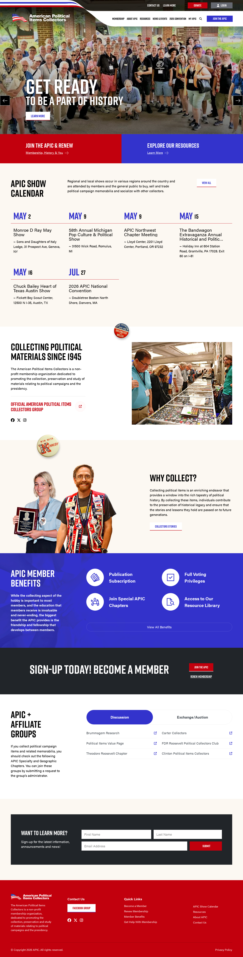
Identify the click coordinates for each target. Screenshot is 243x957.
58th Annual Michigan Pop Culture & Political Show (91, 234)
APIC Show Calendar (205, 906)
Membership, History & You (44, 152)
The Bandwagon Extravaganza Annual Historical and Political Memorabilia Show (201, 234)
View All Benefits (159, 627)
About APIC (131, 19)
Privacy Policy (223, 950)
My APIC (192, 19)
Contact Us (199, 922)
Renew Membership (136, 911)
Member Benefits (134, 916)
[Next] (238, 100)
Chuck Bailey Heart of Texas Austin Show (34, 288)
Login (222, 5)
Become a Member (135, 906)
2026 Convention (177, 19)
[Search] (200, 19)
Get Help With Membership (140, 922)
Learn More (155, 152)
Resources (145, 19)
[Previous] (5, 100)
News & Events (159, 19)
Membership (118, 19)
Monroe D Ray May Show (32, 232)
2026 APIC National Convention (88, 288)
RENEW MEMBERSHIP (201, 676)
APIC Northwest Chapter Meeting (141, 232)
